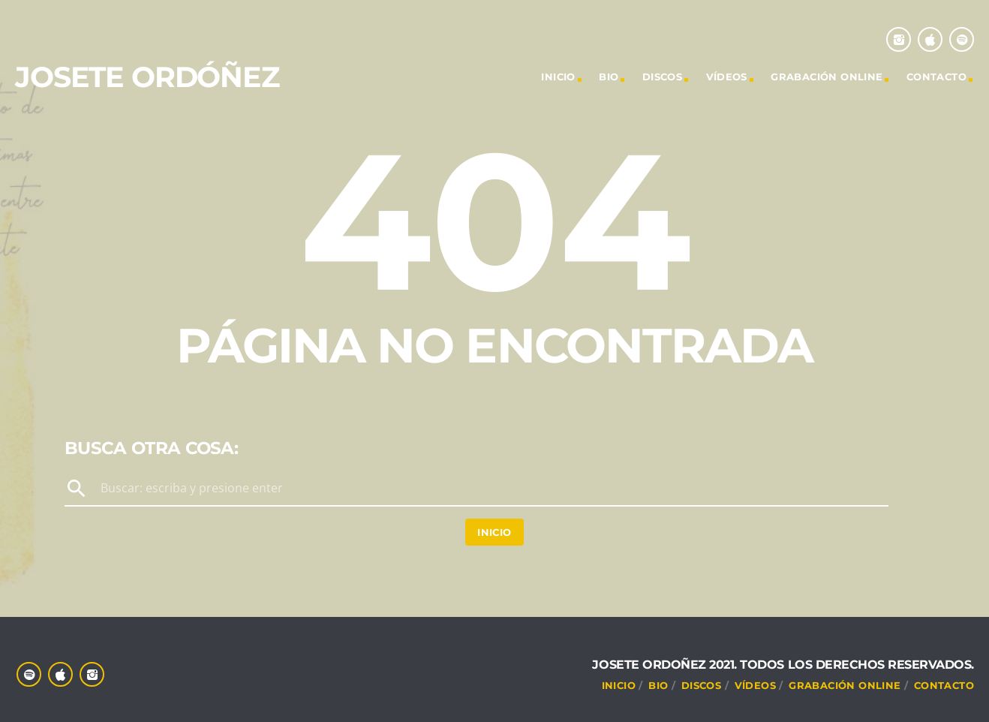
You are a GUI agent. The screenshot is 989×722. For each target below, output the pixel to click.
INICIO (558, 77)
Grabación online (826, 77)
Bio (608, 77)
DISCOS (662, 77)
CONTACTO (936, 77)
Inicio (494, 532)
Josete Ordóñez (147, 77)
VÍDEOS (726, 77)
